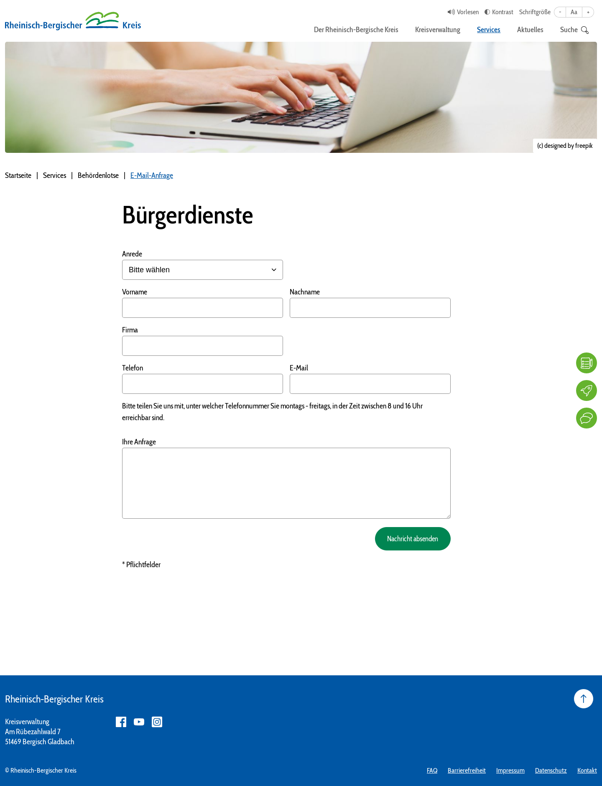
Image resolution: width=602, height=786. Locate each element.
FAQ (432, 770)
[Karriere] (586, 390)
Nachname (305, 292)
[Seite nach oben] (584, 699)
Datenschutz (551, 770)
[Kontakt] (586, 418)
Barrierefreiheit (467, 770)
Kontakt (587, 770)
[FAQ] (586, 363)
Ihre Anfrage (139, 441)
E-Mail (299, 368)
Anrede (132, 254)
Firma (130, 330)
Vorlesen (468, 12)
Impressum (510, 770)
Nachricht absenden (409, 538)
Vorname (134, 292)
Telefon (132, 368)
